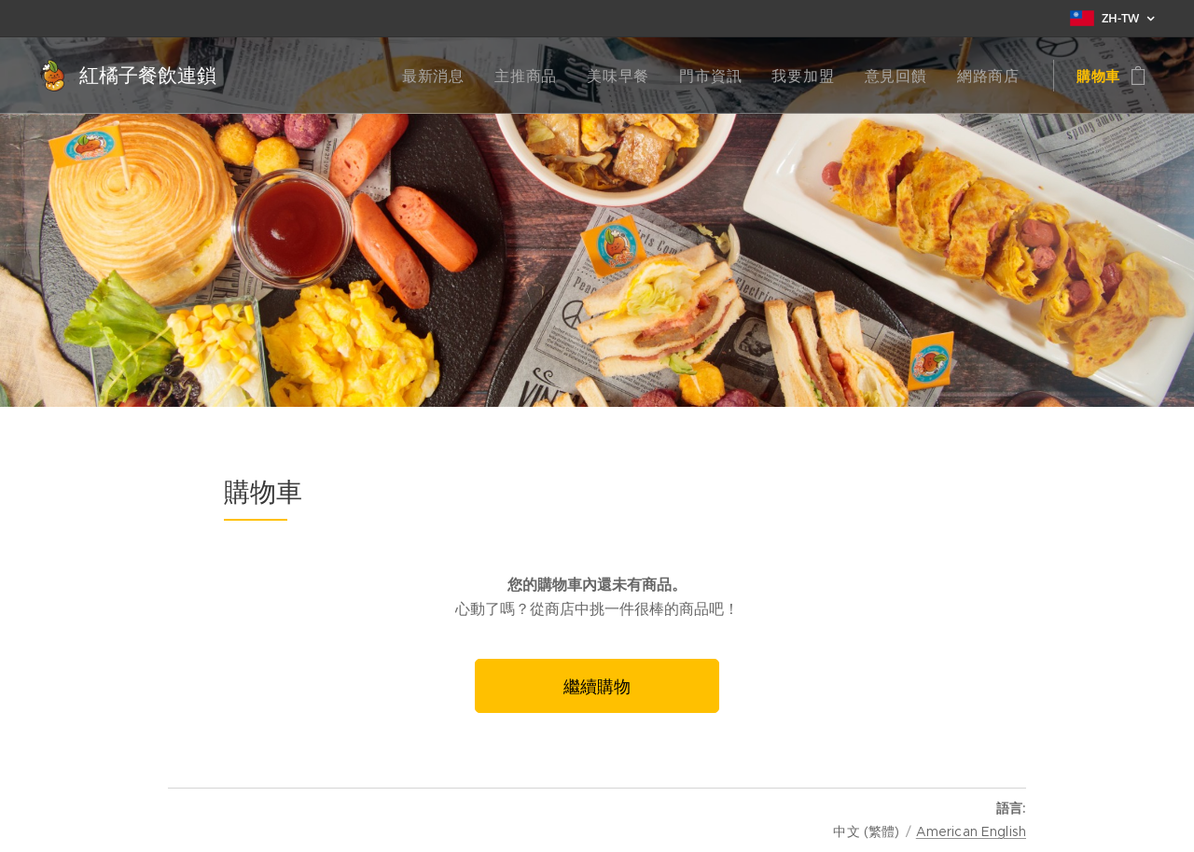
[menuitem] (463, 75)
